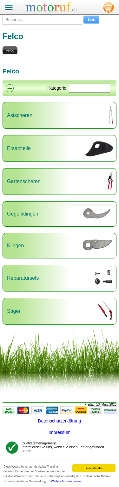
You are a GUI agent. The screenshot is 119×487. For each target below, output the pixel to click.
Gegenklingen (22, 213)
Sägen (14, 311)
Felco (10, 50)
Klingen (15, 245)
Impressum (59, 432)
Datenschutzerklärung (59, 420)
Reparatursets (23, 278)
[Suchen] (89, 88)
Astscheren (19, 115)
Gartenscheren (24, 181)
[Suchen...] (42, 19)
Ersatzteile (19, 148)
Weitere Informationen (66, 481)
